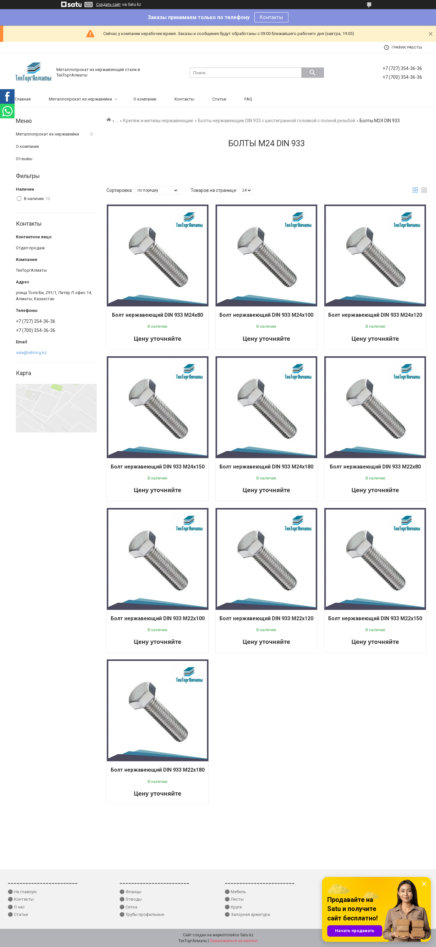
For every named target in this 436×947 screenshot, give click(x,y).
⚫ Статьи (18, 914)
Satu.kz (246, 935)
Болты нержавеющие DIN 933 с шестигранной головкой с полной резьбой (276, 120)
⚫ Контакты (21, 899)
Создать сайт (108, 4)
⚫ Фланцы (130, 891)
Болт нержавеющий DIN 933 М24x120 (375, 315)
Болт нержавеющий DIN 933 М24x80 (157, 315)
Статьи (219, 99)
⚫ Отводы (130, 899)
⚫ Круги (233, 907)
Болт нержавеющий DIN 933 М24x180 (266, 467)
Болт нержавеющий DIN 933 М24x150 (158, 467)
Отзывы (24, 158)
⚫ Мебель (235, 891)
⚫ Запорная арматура (247, 914)
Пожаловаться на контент (234, 941)
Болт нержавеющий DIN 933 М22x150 (375, 618)
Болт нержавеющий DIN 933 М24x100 (266, 315)
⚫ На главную (22, 891)
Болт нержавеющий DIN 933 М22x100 (158, 618)
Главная (23, 99)
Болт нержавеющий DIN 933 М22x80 (375, 467)
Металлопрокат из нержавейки (80, 99)
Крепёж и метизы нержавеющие (158, 120)
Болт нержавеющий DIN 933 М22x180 (158, 770)
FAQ (248, 99)
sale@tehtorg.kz (31, 352)
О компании (144, 99)
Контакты (271, 17)
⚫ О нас (16, 907)
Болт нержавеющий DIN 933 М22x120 (266, 618)
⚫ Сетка (128, 907)
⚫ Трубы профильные (141, 914)
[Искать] (312, 72)
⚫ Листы (234, 899)
